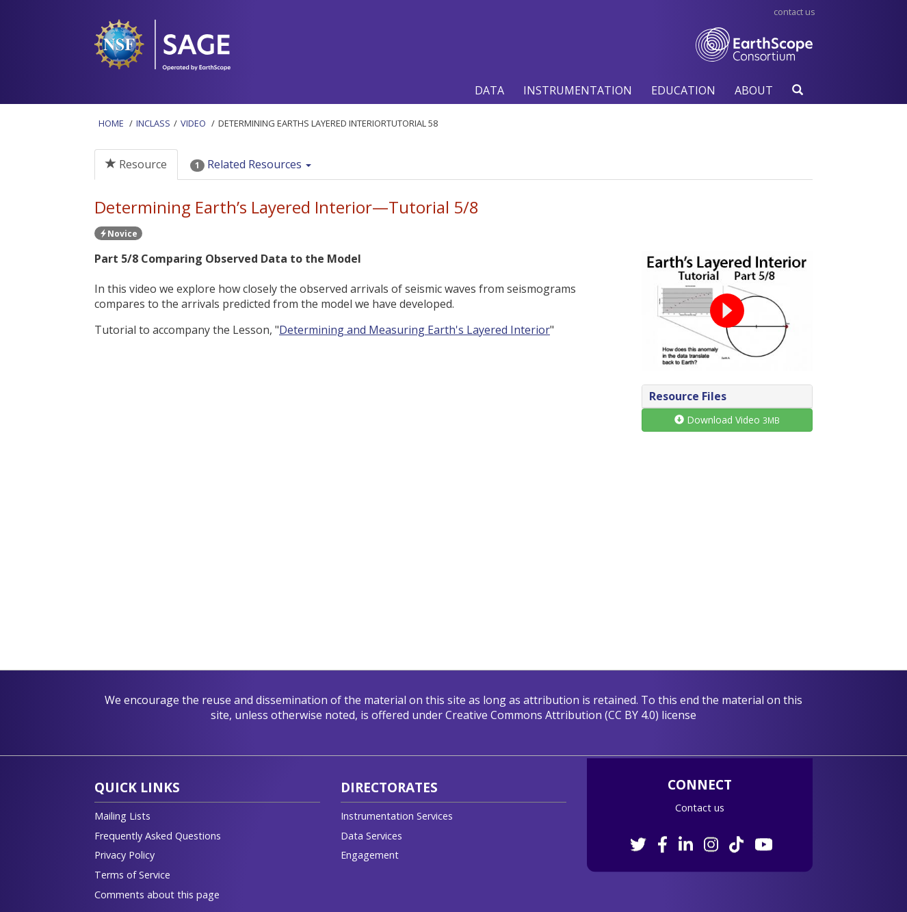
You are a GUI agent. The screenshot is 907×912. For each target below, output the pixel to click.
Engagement (370, 854)
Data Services (371, 835)
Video (193, 123)
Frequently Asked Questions (157, 835)
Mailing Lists (122, 815)
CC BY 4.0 (631, 714)
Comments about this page (157, 894)
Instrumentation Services (397, 815)
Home (111, 123)
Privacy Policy (124, 854)
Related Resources (250, 164)
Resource (136, 164)
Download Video (727, 419)
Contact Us (794, 11)
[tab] (727, 396)
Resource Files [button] (687, 396)
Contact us (699, 807)
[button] (489, 90)
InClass (153, 123)
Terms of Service (132, 874)
